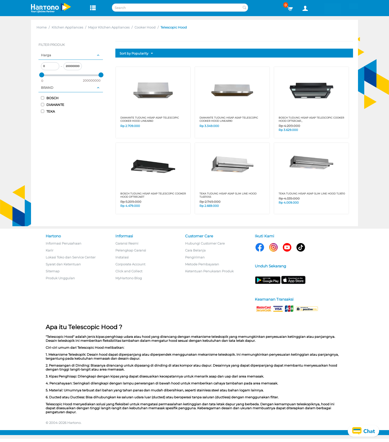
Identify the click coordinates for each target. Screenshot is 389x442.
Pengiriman (195, 257)
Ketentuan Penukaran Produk (209, 271)
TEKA (48, 111)
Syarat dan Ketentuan (63, 264)
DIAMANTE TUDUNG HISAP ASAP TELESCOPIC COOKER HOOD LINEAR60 (149, 119)
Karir (49, 250)
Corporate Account (130, 264)
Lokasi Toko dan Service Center (71, 257)
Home (41, 27)
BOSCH (50, 98)
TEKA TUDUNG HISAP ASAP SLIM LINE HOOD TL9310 (312, 193)
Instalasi (122, 257)
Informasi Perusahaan (63, 243)
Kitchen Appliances (67, 27)
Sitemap (53, 271)
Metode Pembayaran (202, 264)
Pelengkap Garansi (130, 250)
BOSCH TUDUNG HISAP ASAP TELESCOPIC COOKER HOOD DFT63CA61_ (311, 119)
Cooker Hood (145, 27)
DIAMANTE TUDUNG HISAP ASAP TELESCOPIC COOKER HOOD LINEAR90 (228, 119)
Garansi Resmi (126, 243)
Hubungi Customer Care (205, 243)
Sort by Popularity (136, 53)
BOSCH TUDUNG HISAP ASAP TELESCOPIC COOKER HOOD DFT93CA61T (153, 195)
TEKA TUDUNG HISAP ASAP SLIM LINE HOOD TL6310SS (228, 195)
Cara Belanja (195, 250)
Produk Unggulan (60, 278)
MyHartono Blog (128, 278)
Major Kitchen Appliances (109, 27)
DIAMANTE (52, 105)
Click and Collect (128, 271)
